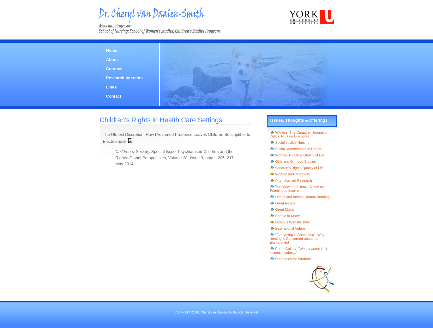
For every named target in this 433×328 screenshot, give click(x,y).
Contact (113, 96)
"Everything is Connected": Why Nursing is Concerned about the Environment (297, 238)
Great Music (284, 209)
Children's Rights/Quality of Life (299, 168)
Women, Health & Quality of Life (300, 155)
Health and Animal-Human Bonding (302, 197)
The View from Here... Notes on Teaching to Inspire (297, 188)
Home (111, 50)
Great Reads (285, 203)
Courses (114, 68)
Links (111, 87)
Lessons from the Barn (292, 222)
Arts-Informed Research (293, 180)
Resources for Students (293, 259)
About (112, 59)
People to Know (287, 216)
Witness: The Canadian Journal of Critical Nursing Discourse (299, 134)
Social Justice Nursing (292, 142)
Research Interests (124, 78)
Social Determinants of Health (298, 149)
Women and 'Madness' (292, 174)
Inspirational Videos (290, 228)
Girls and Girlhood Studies (295, 161)
